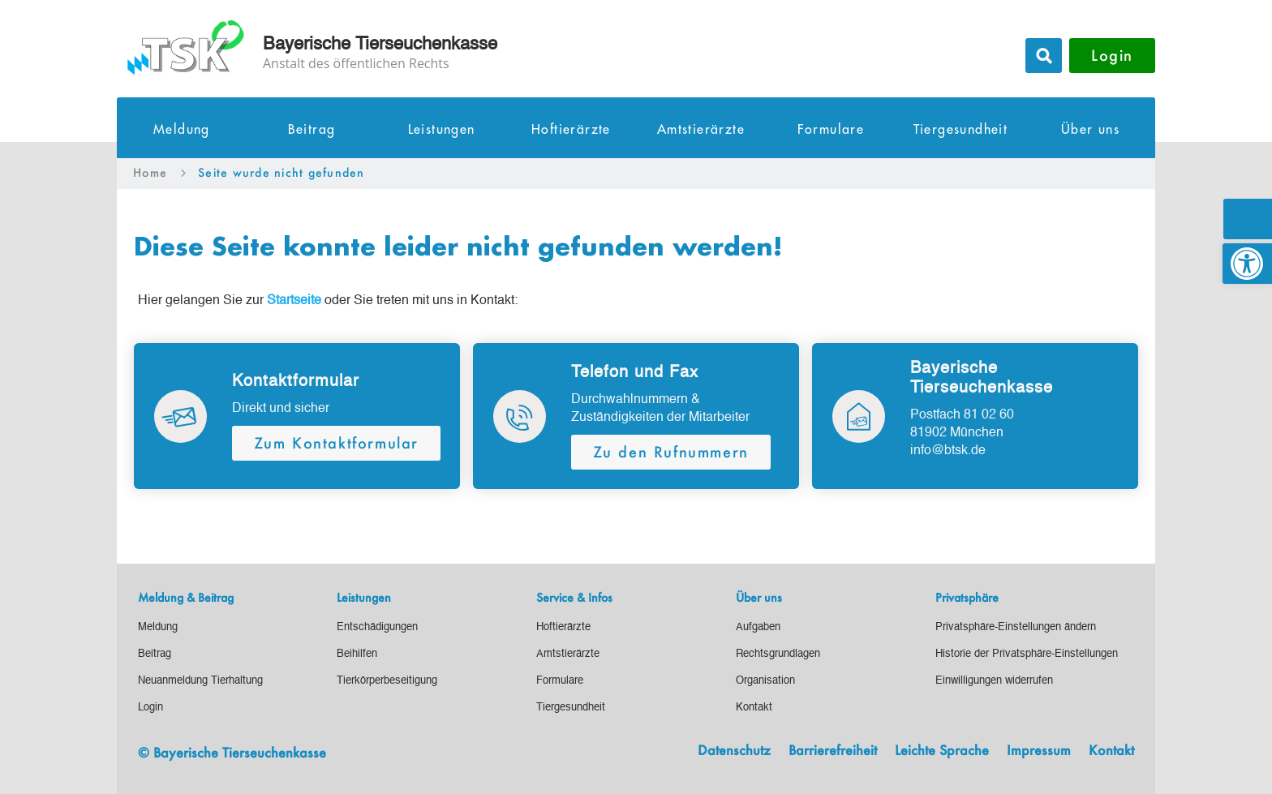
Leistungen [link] (441, 129)
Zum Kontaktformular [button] (336, 443)
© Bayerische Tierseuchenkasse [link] (232, 752)
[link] (1247, 263)
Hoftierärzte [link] (571, 129)
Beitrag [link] (312, 129)
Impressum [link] (1039, 751)
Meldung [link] (181, 129)
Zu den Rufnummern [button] (671, 451)
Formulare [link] (831, 129)
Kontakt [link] (1111, 751)
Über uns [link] (1090, 129)
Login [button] (1112, 55)
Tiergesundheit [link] (960, 129)
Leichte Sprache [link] (942, 751)
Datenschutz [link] (734, 751)
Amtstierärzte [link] (701, 129)
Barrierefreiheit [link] (833, 751)
